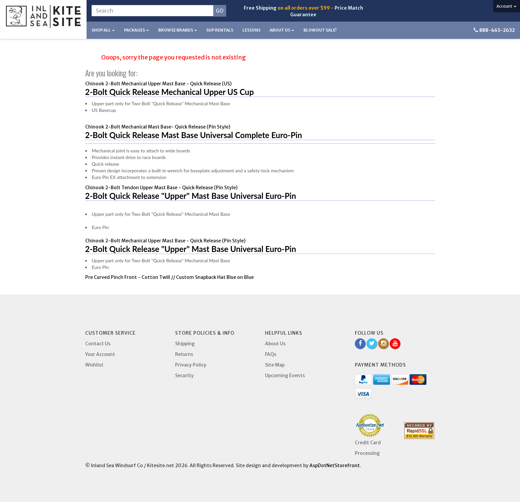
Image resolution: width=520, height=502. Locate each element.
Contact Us (97, 344)
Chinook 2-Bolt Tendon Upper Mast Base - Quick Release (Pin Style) (161, 188)
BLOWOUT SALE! (320, 30)
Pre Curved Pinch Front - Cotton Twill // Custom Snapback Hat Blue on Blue (169, 277)
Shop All (103, 30)
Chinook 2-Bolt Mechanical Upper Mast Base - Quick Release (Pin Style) (165, 241)
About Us (282, 30)
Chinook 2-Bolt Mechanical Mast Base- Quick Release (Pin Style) (157, 127)
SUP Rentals (219, 30)
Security (184, 375)
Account (506, 6)
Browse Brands (177, 30)
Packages (136, 30)
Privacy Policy (190, 365)
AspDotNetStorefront (334, 465)
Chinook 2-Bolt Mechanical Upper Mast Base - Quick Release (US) (158, 84)
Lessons (251, 30)
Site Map (275, 365)
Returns (184, 354)
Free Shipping (260, 8)
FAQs (270, 354)
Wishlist (94, 365)
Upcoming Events (285, 375)
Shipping (185, 344)
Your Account (100, 354)
